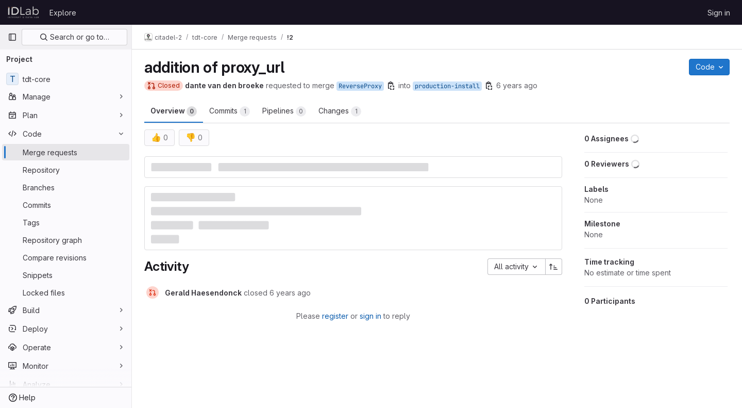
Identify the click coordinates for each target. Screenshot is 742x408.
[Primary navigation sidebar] (12, 37)
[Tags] (65, 222)
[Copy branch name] (391, 85)
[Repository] (65, 169)
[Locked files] (65, 292)
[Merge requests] (65, 152)
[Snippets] (65, 275)
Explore (62, 12)
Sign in (718, 12)
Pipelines (284, 111)
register (335, 316)
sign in (370, 316)
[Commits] (65, 205)
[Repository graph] (65, 240)
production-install (447, 86)
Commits (229, 111)
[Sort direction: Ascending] (554, 266)
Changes (339, 111)
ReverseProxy (360, 86)
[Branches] (65, 187)
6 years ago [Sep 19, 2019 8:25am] (516, 85)
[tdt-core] (65, 79)
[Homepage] (23, 12)
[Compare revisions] (65, 257)
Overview (173, 111)
